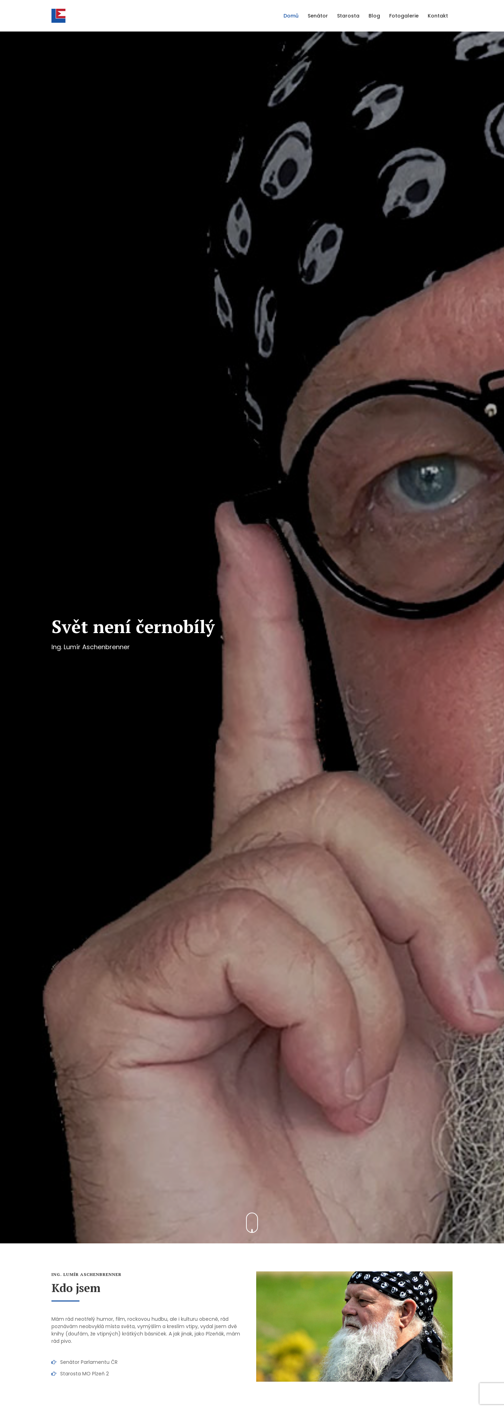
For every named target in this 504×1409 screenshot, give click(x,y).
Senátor (318, 15)
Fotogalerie (404, 15)
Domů (291, 15)
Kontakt (438, 15)
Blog (374, 15)
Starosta (348, 15)
